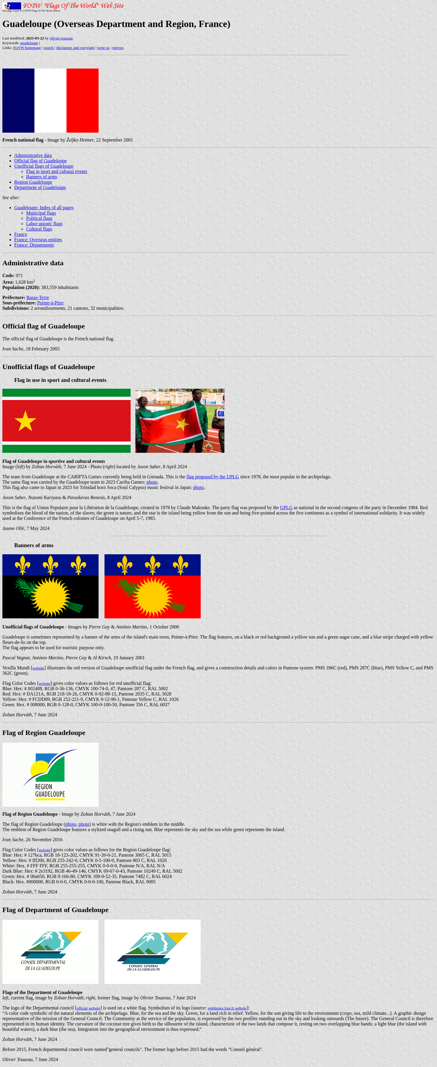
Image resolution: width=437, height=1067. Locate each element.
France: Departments (34, 244)
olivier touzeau (61, 38)
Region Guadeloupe (33, 182)
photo (152, 482)
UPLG (286, 507)
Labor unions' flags (44, 223)
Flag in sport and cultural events (56, 171)
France (20, 234)
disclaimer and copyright (75, 47)
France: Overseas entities (38, 239)
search (48, 47)
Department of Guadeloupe (40, 187)
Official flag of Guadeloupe (40, 160)
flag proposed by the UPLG (212, 476)
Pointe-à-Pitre (50, 302)
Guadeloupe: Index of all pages (44, 207)
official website (88, 1008)
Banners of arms (41, 176)
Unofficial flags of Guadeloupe (43, 166)
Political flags (39, 218)
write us (103, 47)
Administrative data (33, 155)
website (38, 668)
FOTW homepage (27, 47)
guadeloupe (29, 43)
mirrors (118, 47)
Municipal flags (41, 212)
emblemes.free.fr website (227, 1008)
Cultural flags (39, 228)
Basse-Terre (37, 297)
